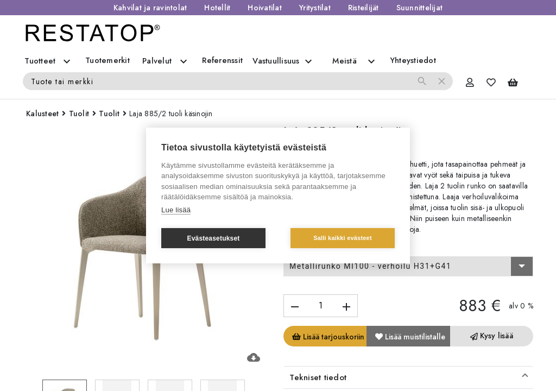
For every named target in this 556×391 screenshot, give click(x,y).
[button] (408, 377)
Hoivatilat (265, 7)
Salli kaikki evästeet (342, 238)
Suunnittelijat (419, 7)
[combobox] (408, 266)
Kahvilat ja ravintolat (150, 7)
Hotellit (217, 7)
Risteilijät (363, 7)
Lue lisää (176, 210)
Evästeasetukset (213, 238)
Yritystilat (315, 7)
